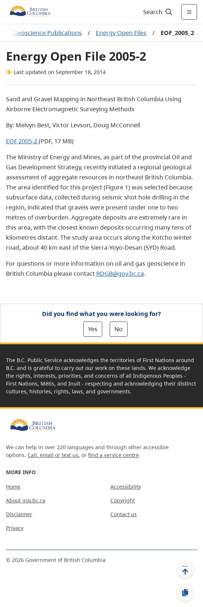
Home (13, 486)
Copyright (122, 500)
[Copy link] (185, 593)
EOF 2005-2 (22, 141)
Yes (92, 329)
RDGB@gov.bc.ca (120, 273)
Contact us (123, 514)
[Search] (156, 12)
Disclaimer (19, 514)
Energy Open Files (121, 33)
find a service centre (113, 455)
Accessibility (125, 486)
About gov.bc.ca (25, 500)
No (119, 329)
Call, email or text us (53, 455)
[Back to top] (185, 569)
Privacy (14, 527)
